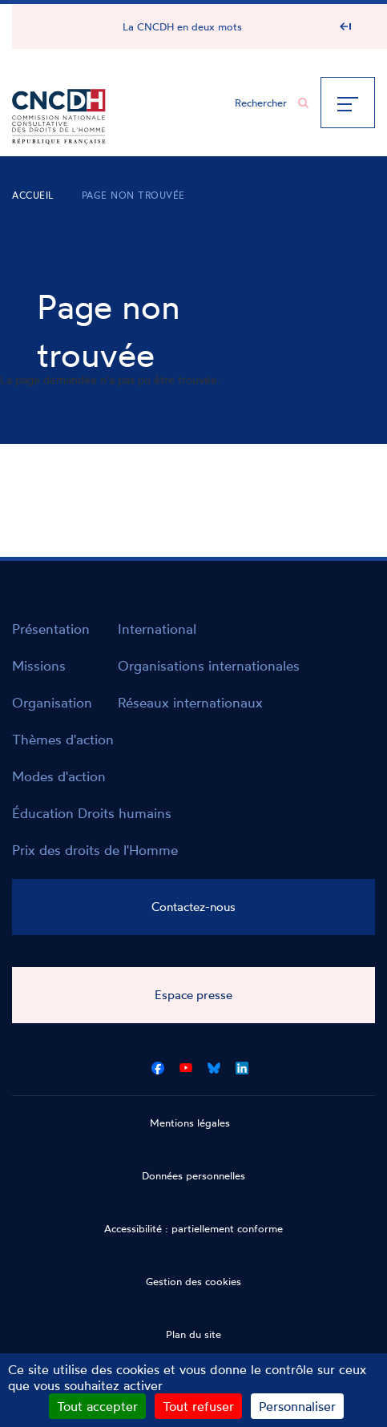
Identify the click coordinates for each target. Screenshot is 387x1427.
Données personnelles (193, 1175)
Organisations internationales (209, 665)
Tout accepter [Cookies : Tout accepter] (97, 1406)
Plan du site (193, 1334)
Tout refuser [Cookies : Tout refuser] (198, 1406)
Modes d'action (59, 776)
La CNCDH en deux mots (182, 26)
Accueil (33, 195)
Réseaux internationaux (190, 702)
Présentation (51, 628)
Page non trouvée (133, 195)
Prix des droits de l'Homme (95, 849)
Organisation (52, 702)
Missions (39, 665)
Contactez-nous (193, 906)
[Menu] (347, 102)
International (157, 628)
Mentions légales (190, 1122)
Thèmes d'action (63, 739)
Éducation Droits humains (91, 812)
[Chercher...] (263, 102)
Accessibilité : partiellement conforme (193, 1228)
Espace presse (193, 994)
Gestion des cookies (193, 1281)
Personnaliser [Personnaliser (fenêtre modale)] (297, 1406)
